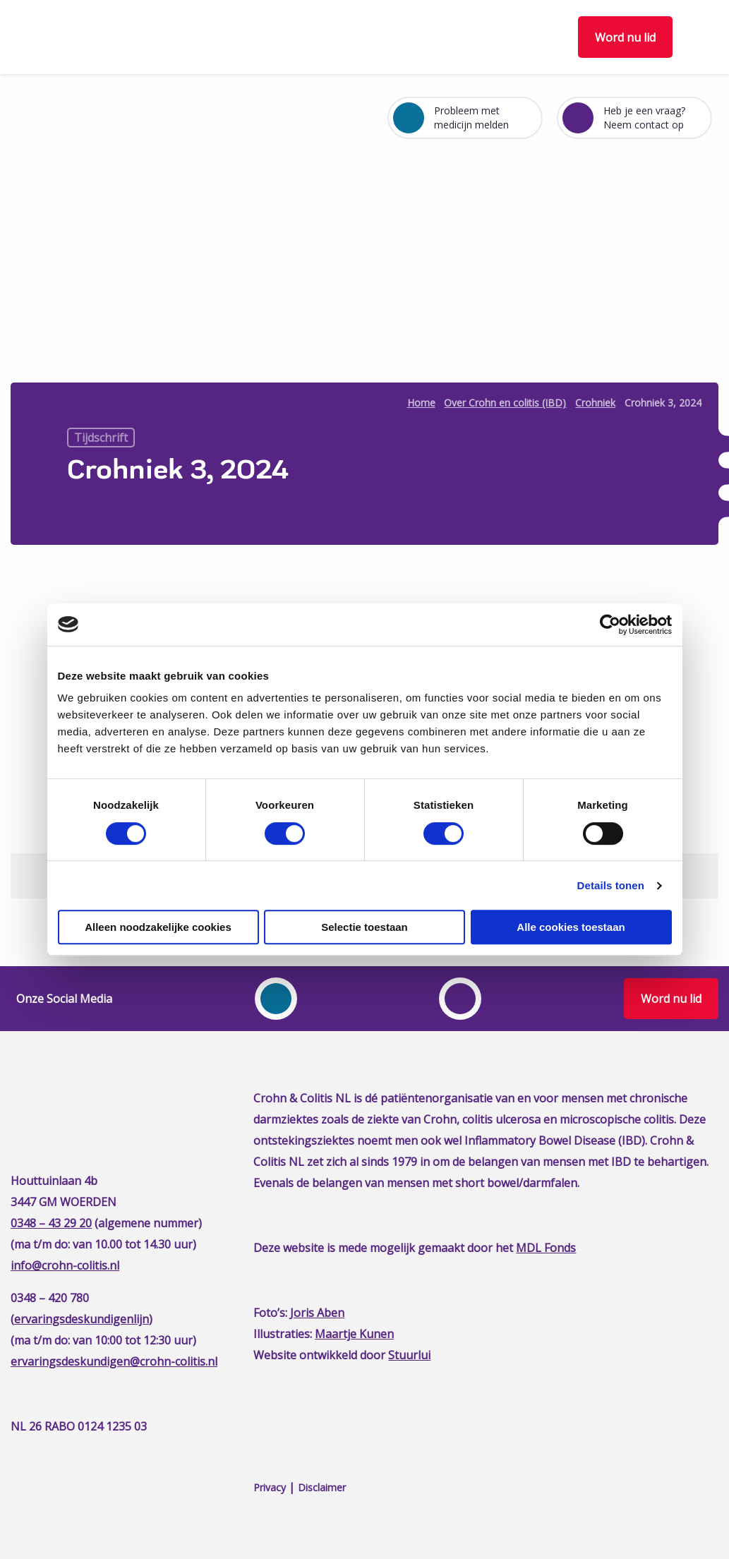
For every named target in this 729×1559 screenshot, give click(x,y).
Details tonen (610, 885)
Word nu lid (625, 37)
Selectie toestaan (364, 927)
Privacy (269, 1487)
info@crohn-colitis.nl (65, 1265)
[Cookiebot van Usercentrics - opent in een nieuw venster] (610, 624)
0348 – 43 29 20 (51, 1223)
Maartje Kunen (354, 1334)
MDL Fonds (546, 1248)
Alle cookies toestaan (571, 927)
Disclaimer (322, 1487)
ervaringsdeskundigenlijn (81, 1319)
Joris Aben (317, 1312)
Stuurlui (409, 1355)
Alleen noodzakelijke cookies (158, 927)
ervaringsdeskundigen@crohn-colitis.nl (114, 1361)
